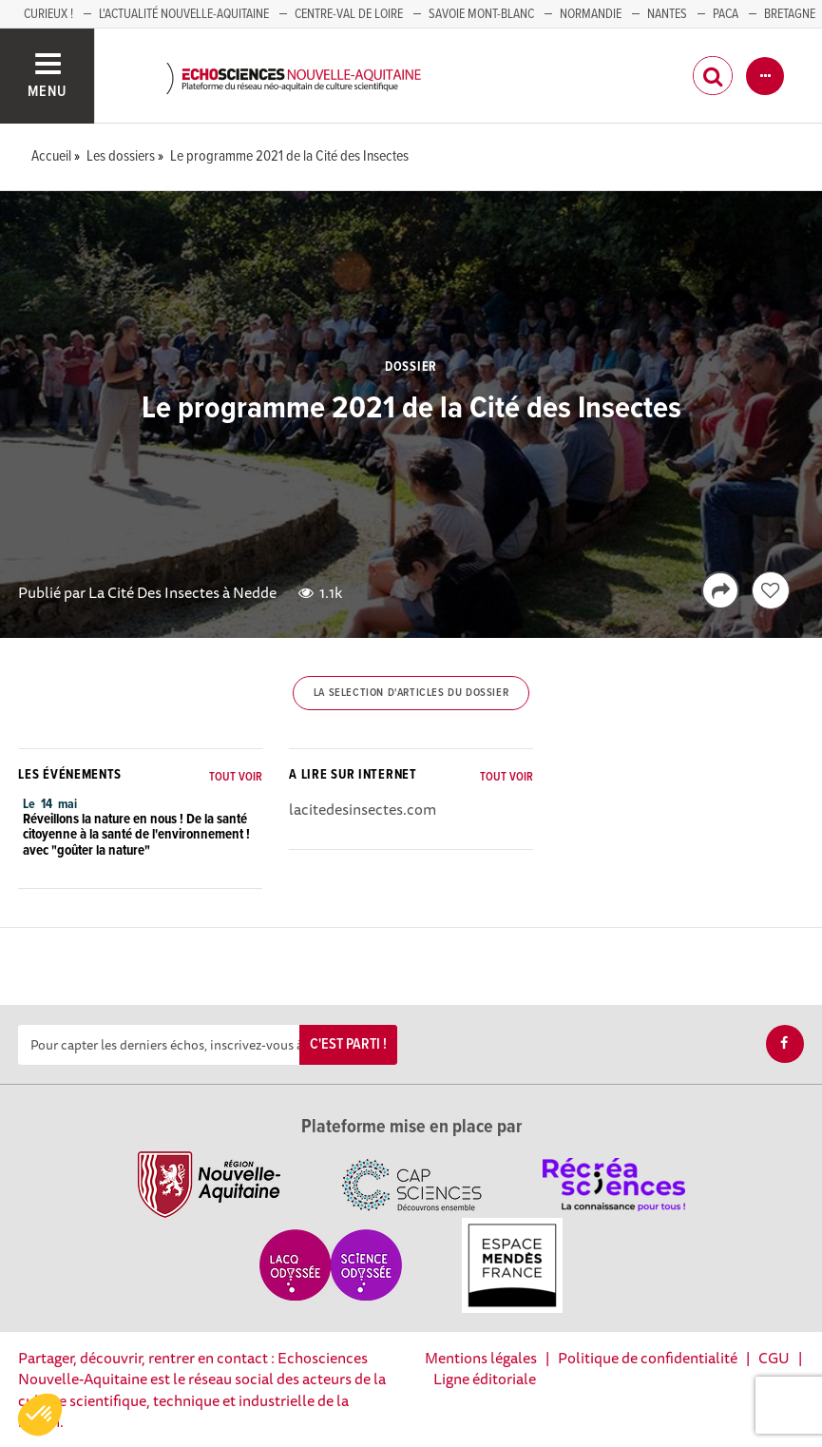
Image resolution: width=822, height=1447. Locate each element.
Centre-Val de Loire (349, 14)
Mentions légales (481, 1357)
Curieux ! (48, 14)
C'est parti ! (348, 1044)
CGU (774, 1357)
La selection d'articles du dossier (411, 693)
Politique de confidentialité (647, 1357)
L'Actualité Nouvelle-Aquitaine (184, 14)
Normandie (590, 14)
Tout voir (235, 777)
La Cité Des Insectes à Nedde (182, 592)
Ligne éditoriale (484, 1378)
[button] (40, 1414)
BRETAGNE (789, 14)
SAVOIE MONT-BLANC (481, 14)
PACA (725, 14)
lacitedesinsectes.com (362, 809)
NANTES (667, 14)
